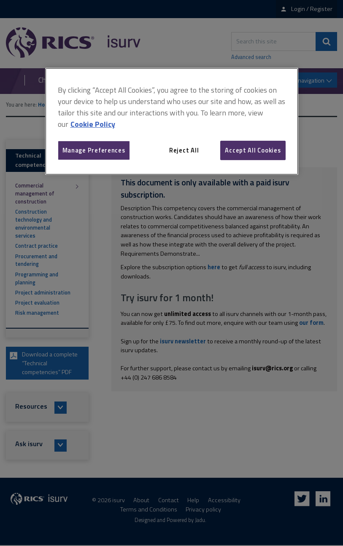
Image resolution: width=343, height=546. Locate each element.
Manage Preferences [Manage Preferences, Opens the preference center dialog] (93, 150)
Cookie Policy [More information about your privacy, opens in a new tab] (92, 124)
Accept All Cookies (253, 150)
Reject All (184, 150)
